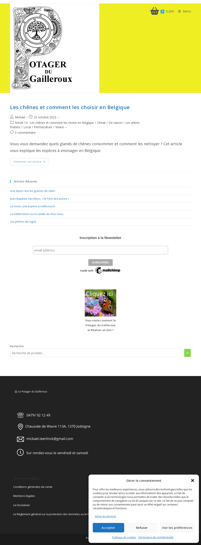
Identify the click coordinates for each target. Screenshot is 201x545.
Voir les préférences (177, 527)
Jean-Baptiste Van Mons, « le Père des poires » (39, 199)
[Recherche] (187, 352)
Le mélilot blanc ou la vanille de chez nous (36, 214)
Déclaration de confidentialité (156, 537)
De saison (115, 123)
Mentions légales (24, 495)
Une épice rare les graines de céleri (32, 191)
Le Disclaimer (21, 504)
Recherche (17, 345)
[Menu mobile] (183, 11)
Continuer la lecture (31, 162)
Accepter (108, 527)
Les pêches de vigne (23, 221)
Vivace (59, 127)
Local (27, 127)
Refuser (142, 527)
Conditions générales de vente (32, 486)
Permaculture (43, 127)
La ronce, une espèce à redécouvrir (32, 206)
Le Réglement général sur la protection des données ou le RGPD (54, 513)
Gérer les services (105, 516)
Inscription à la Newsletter (100, 238)
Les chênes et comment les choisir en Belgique (70, 107)
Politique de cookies (124, 537)
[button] (193, 480)
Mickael (20, 117)
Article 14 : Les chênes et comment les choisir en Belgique (54, 123)
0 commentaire (25, 133)
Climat (101, 123)
